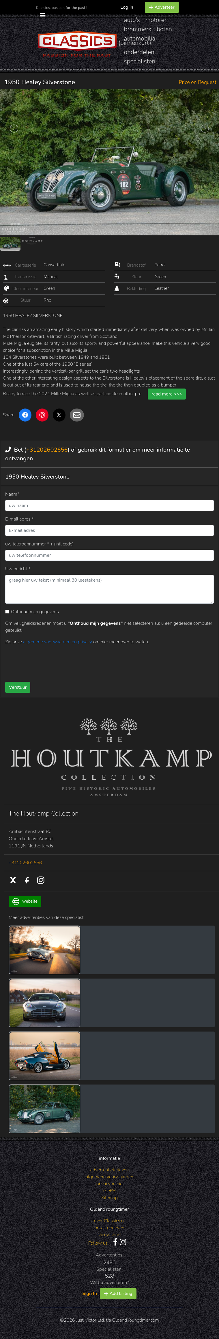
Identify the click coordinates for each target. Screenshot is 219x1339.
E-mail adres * (19, 519)
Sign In (90, 1293)
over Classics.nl (109, 1221)
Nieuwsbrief (110, 1235)
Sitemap (109, 1198)
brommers (137, 29)
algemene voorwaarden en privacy (58, 642)
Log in (126, 7)
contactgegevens (110, 1228)
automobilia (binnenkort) (137, 40)
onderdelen (139, 52)
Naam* (12, 494)
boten (164, 29)
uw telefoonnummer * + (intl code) (39, 544)
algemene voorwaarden (109, 1177)
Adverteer (162, 7)
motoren (156, 20)
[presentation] (49, 661)
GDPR (109, 1191)
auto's (132, 20)
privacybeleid (109, 1184)
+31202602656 (47, 450)
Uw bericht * (17, 569)
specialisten (140, 61)
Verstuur (18, 687)
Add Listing (118, 1293)
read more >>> (166, 394)
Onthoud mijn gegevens (35, 612)
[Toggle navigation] (42, 15)
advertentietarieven (109, 1170)
